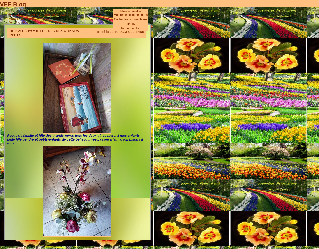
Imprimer (130, 23)
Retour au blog (130, 28)
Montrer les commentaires (131, 14)
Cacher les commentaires (130, 19)
